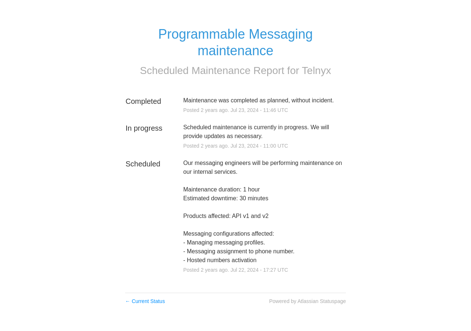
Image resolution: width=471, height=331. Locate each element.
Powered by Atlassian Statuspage (307, 301)
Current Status (145, 301)
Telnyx (316, 70)
